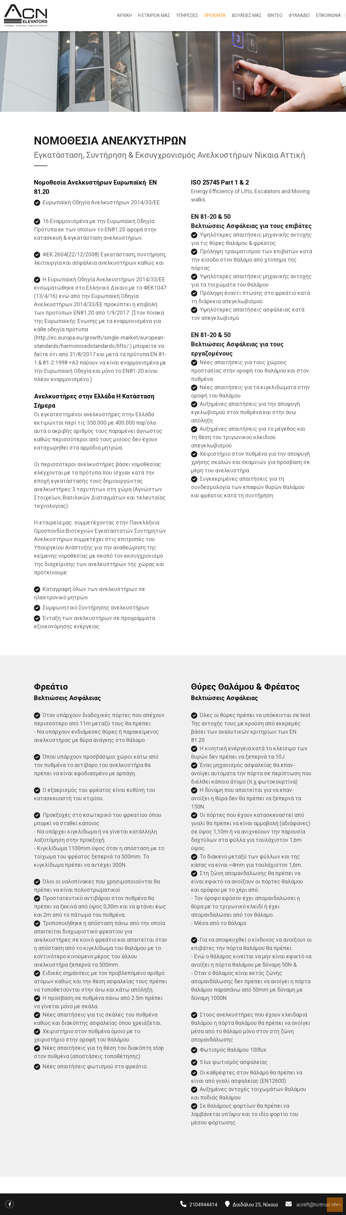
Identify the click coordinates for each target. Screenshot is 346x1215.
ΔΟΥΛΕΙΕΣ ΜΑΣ (246, 15)
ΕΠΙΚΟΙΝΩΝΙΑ (328, 15)
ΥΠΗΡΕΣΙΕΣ (187, 15)
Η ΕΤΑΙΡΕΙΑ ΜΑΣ (154, 15)
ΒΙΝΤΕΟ (275, 15)
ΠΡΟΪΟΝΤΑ (215, 15)
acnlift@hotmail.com (318, 1205)
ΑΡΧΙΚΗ (124, 15)
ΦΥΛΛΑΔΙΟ (299, 15)
